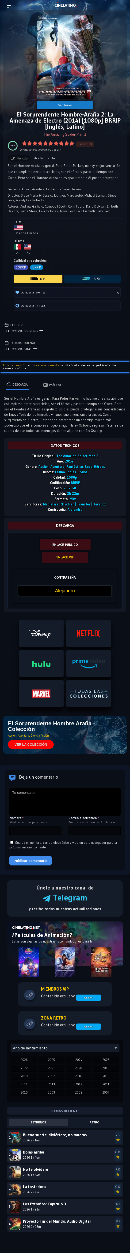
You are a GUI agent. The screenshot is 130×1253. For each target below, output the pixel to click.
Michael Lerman (95, 195)
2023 (106, 1060)
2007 (106, 1092)
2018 (24, 1076)
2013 (51, 1084)
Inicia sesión (14, 365)
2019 (105, 1068)
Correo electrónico (84, 818)
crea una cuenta (45, 365)
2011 (106, 1084)
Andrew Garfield (31, 206)
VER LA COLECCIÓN (31, 744)
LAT (65, 5)
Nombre (16, 818)
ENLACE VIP (65, 557)
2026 (24, 1060)
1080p (21, 267)
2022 (24, 1068)
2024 (78, 1060)
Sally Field (103, 211)
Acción (26, 189)
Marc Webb (75, 195)
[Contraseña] (65, 591)
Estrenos (38, 1122)
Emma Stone (29, 211)
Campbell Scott (55, 206)
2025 (51, 1060)
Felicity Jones (48, 211)
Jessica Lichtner (54, 195)
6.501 (93, 278)
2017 (51, 1076)
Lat (17, 249)
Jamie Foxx (67, 211)
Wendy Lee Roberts (30, 200)
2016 (78, 1076)
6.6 (38, 278)
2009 (51, 1092)
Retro (94, 1122)
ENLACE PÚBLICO (65, 545)
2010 (24, 1092)
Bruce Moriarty (31, 195)
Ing (27, 249)
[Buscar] (124, 6)
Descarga (17, 384)
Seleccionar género (23, 331)
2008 (78, 1092)
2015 (106, 1076)
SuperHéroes (71, 189)
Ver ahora (89, 997)
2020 (78, 1068)
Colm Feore (76, 206)
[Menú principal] (11, 7)
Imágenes (53, 385)
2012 (78, 1084)
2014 (24, 1084)
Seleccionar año (20, 349)
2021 (51, 1068)
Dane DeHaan (95, 206)
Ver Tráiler (65, 105)
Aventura (38, 189)
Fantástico (53, 189)
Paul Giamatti (85, 211)
